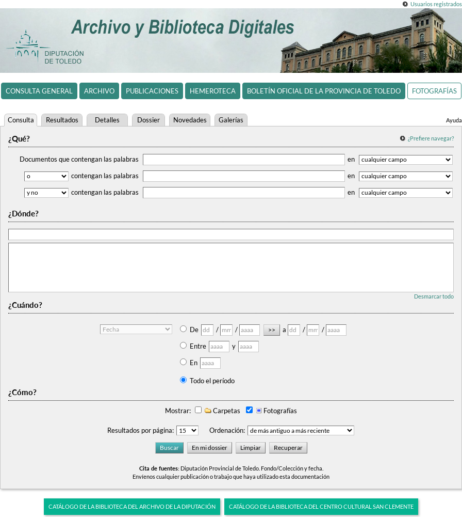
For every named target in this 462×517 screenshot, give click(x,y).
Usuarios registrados (436, 4)
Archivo (99, 91)
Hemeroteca (213, 91)
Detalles (107, 120)
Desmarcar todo (434, 296)
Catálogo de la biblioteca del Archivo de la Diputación (132, 506)
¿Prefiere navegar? (431, 138)
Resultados (62, 120)
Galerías (231, 120)
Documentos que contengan (182, 159)
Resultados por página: (140, 430)
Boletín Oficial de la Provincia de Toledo (324, 91)
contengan (208, 175)
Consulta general (39, 91)
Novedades (190, 120)
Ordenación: (227, 430)
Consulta (21, 120)
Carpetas (221, 410)
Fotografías (434, 91)
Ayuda (454, 120)
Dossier (148, 120)
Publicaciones (152, 91)
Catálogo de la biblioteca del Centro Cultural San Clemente (321, 506)
